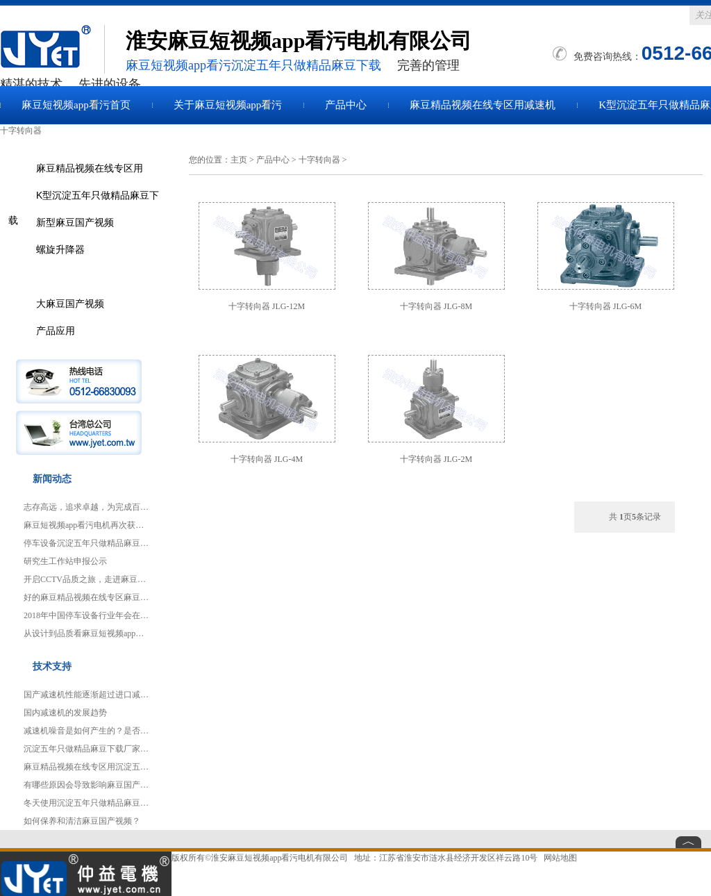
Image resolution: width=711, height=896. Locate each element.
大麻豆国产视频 (70, 303)
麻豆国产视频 (52, 49)
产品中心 (346, 104)
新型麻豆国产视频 (75, 222)
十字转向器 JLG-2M (436, 459)
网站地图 (560, 858)
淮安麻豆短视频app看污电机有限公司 (279, 858)
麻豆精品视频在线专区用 (89, 168)
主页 (239, 160)
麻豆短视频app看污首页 (76, 104)
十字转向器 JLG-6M (605, 306)
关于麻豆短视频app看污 (228, 104)
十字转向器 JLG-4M (267, 459)
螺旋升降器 (60, 249)
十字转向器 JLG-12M (266, 306)
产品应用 (55, 330)
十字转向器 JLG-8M (436, 306)
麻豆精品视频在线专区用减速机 (482, 104)
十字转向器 (319, 160)
